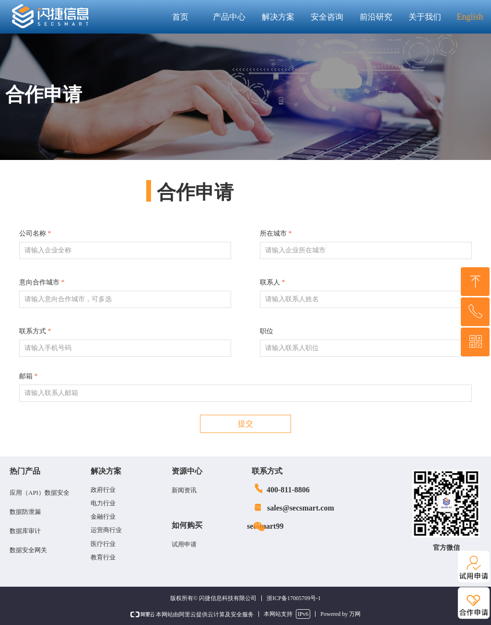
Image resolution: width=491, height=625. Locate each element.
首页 (180, 17)
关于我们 (425, 17)
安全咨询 (327, 17)
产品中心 (229, 17)
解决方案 (278, 17)
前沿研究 (376, 17)
